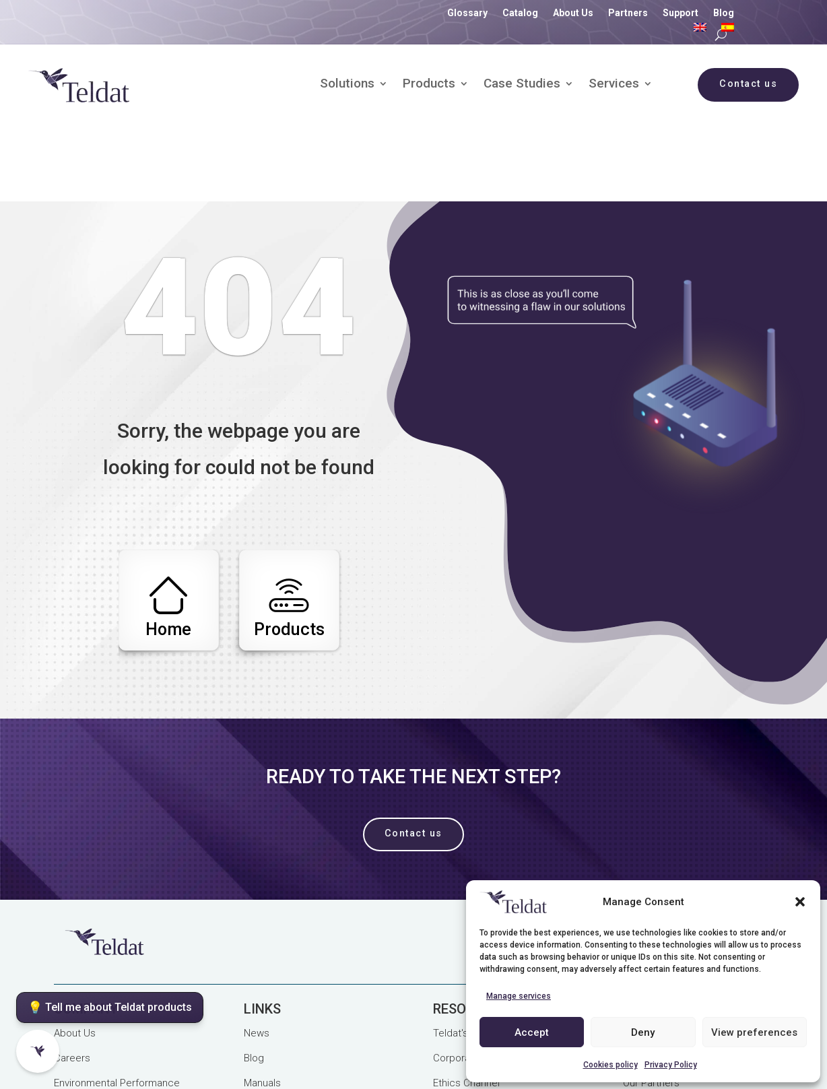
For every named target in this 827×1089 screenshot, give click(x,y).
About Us (573, 13)
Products (429, 85)
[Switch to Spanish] (727, 30)
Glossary (467, 13)
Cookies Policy (273, 1043)
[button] (800, 902)
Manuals (262, 1014)
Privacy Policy (670, 1064)
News (256, 964)
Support (680, 13)
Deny (643, 1032)
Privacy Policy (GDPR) (102, 1043)
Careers (72, 989)
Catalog (520, 13)
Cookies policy (610, 1064)
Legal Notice (195, 1043)
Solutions (347, 85)
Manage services (518, 996)
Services (614, 85)
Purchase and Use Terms (111, 1058)
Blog (723, 13)
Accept (532, 1032)
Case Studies (522, 85)
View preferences (754, 1032)
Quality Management (368, 1043)
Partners (628, 13)
